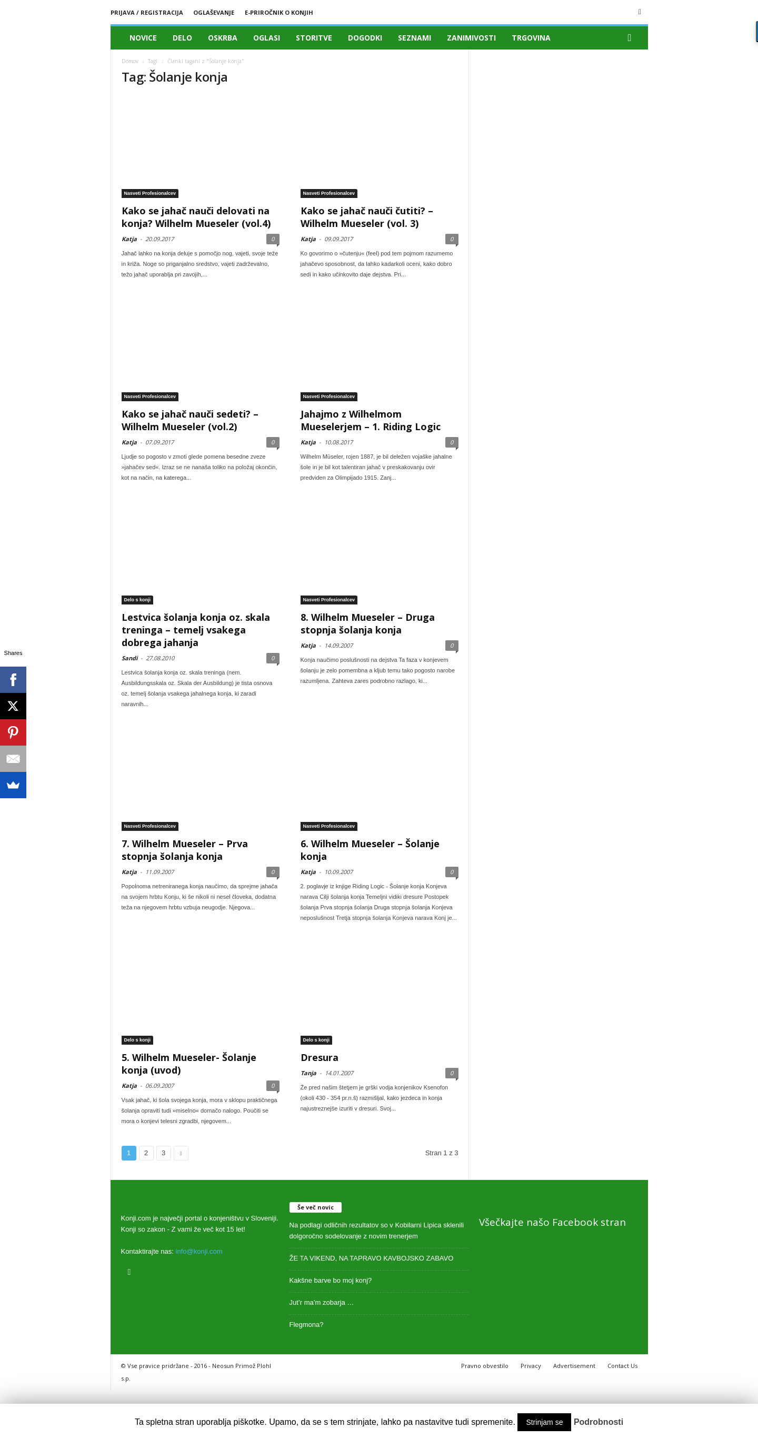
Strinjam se (544, 1422)
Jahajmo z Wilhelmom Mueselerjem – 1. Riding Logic (371, 420)
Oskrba (222, 38)
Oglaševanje (213, 12)
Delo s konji (137, 599)
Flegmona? (307, 1324)
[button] (632, 37)
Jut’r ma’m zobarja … (322, 1302)
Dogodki (365, 38)
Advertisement (574, 1366)
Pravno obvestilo (484, 1366)
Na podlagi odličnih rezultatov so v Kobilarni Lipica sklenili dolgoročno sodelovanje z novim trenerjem (377, 1230)
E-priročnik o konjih (279, 12)
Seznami (414, 38)
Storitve (314, 38)
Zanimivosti (471, 38)
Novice (143, 38)
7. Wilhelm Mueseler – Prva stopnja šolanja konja (185, 849)
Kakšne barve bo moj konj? (331, 1280)
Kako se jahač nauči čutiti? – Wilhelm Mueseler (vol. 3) (367, 217)
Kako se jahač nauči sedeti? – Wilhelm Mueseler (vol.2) (190, 420)
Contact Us (622, 1366)
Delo (182, 38)
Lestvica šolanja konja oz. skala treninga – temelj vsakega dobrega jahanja (196, 630)
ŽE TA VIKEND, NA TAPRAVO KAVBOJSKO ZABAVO (372, 1258)
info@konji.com (199, 1251)
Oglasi (266, 38)
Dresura (319, 1057)
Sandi (129, 658)
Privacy (531, 1366)
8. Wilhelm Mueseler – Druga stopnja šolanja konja (368, 623)
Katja (129, 239)
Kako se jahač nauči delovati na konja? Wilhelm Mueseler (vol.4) (196, 217)
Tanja (308, 1073)
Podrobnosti (598, 1421)
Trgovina (531, 38)
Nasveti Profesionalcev (150, 193)
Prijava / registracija (147, 12)
